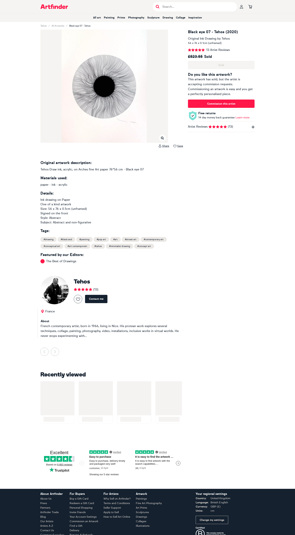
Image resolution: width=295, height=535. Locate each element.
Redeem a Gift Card (82, 503)
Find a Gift (76, 525)
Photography (136, 17)
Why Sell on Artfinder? (117, 498)
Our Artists (46, 521)
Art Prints (141, 507)
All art (97, 17)
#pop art (101, 239)
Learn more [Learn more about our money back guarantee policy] (242, 117)
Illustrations (143, 525)
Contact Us (47, 530)
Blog (43, 516)
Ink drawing (48, 200)
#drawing (48, 239)
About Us (46, 498)
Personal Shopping (81, 507)
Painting (109, 17)
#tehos (98, 246)
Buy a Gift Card (79, 498)
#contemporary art (153, 239)
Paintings (141, 498)
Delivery (74, 530)
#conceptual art (52, 246)
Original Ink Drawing (202, 38)
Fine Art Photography (149, 503)
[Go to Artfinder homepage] (54, 6)
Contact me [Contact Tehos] (96, 298)
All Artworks (58, 26)
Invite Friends (78, 512)
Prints (121, 17)
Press (43, 503)
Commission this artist (221, 103)
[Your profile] (241, 6)
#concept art (144, 246)
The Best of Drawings (61, 261)
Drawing (168, 17)
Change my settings (212, 520)
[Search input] (196, 6)
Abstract (55, 218)
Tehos (43, 26)
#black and (66, 239)
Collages (141, 521)
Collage (180, 17)
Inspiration (195, 17)
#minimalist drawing (119, 246)
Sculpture (153, 17)
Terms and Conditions (116, 503)
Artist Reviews (221, 126)
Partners (45, 507)
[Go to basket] (250, 6)
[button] (48, 33)
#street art (130, 239)
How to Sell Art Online (116, 516)
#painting (84, 239)
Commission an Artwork (84, 521)
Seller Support (112, 507)
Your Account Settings (83, 516)
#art (115, 239)
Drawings (141, 516)
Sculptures (142, 512)
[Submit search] (157, 6)
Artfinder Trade (49, 512)
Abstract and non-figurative (72, 222)
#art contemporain (77, 246)
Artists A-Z (46, 525)
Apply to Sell (111, 512)
